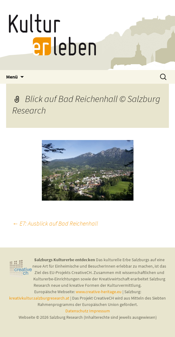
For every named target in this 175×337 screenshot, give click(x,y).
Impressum (99, 311)
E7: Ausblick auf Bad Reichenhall (55, 223)
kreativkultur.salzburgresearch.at (39, 298)
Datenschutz (77, 311)
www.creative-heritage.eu (99, 291)
